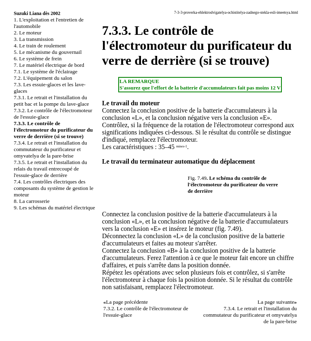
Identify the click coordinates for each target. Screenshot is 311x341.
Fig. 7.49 (197, 178)
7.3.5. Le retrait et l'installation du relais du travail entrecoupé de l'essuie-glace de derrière (50, 168)
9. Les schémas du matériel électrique (54, 208)
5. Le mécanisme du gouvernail (48, 52)
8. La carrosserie (31, 201)
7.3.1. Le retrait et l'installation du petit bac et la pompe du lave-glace (51, 100)
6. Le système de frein (38, 58)
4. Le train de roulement (40, 46)
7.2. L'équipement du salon (43, 78)
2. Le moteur (27, 33)
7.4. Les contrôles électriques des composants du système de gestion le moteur (54, 188)
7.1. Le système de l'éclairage (45, 71)
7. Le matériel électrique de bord (49, 65)
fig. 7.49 (228, 228)
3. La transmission (33, 39)
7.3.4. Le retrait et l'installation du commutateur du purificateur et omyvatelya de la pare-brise (50, 149)
